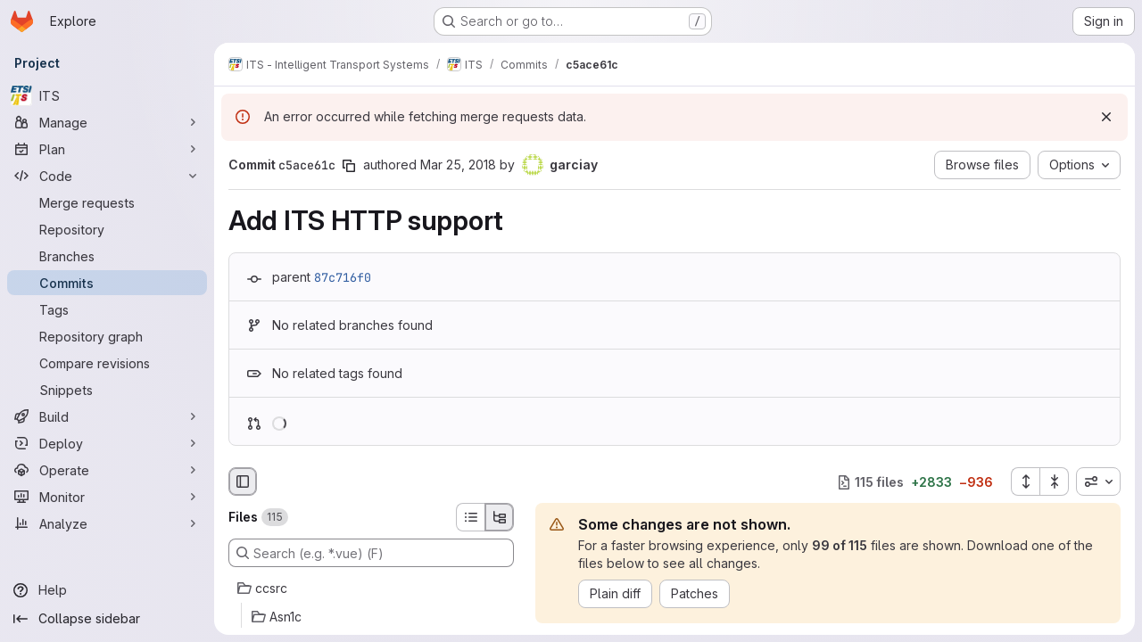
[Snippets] (107, 389)
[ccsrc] (371, 588)
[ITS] (107, 95)
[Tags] (107, 309)
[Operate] (107, 469)
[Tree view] (499, 517)
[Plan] (107, 148)
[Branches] (107, 255)
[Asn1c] (371, 617)
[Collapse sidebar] (107, 618)
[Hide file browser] (242, 481)
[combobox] (1098, 481)
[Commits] (107, 282)
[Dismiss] (1106, 117)
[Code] (107, 175)
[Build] (107, 416)
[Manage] (107, 122)
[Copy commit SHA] (349, 166)
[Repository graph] (107, 336)
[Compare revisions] (107, 362)
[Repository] (107, 229)
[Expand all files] (1025, 481)
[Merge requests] (107, 202)
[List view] (470, 517)
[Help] (107, 590)
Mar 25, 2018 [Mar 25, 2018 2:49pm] (458, 164)
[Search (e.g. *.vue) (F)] (371, 553)
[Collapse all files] (1054, 481)
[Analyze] (107, 523)
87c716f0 (342, 277)
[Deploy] (107, 443)
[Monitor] (107, 496)
